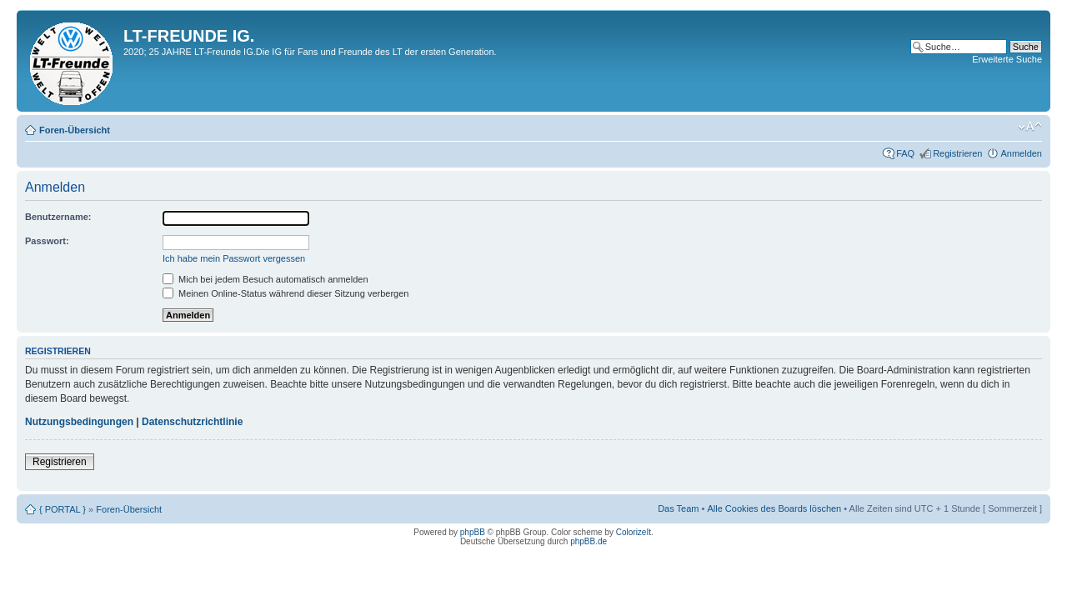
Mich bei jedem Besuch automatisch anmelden (265, 279)
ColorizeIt (633, 532)
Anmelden (1021, 153)
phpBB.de (588, 541)
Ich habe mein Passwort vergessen (234, 258)
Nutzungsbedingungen (79, 422)
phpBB (472, 532)
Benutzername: (58, 217)
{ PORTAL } (62, 509)
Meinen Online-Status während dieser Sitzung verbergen (285, 293)
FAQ (905, 153)
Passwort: (47, 241)
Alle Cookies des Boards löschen (774, 508)
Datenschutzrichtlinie (192, 422)
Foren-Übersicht (74, 130)
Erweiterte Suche (1007, 59)
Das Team (678, 508)
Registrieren (957, 153)
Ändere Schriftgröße (1030, 126)
